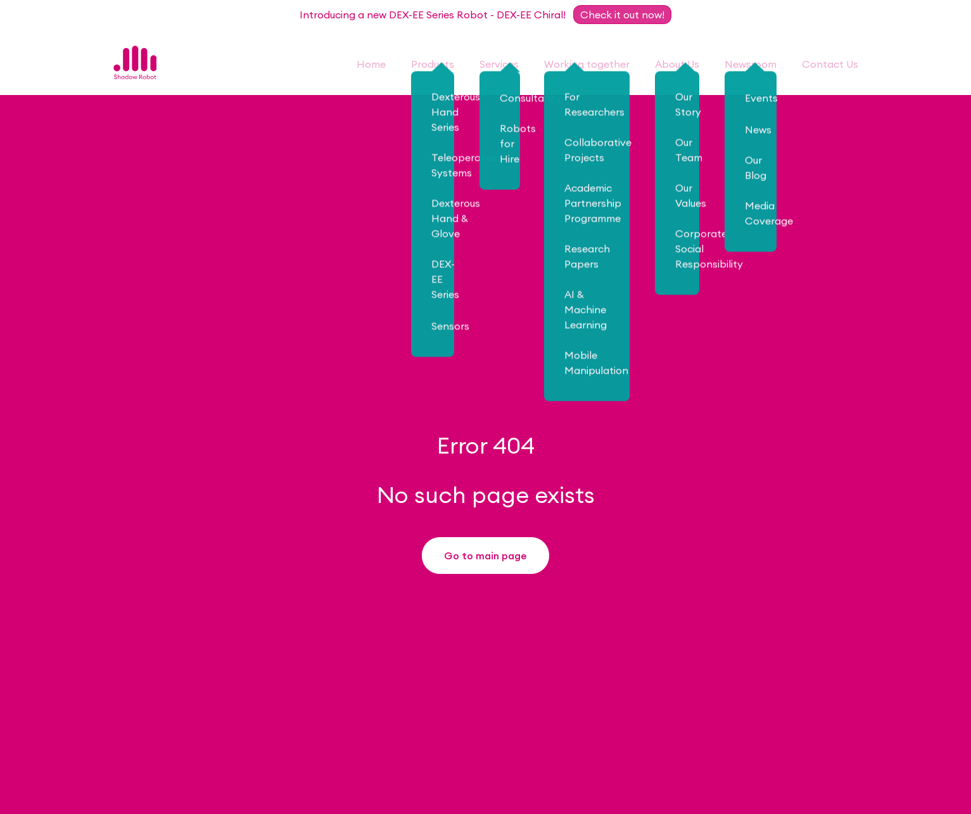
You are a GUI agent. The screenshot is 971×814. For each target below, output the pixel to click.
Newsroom (751, 64)
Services (499, 64)
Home (371, 64)
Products (432, 64)
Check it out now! (622, 14)
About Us (677, 64)
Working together (587, 64)
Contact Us (830, 64)
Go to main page (485, 558)
